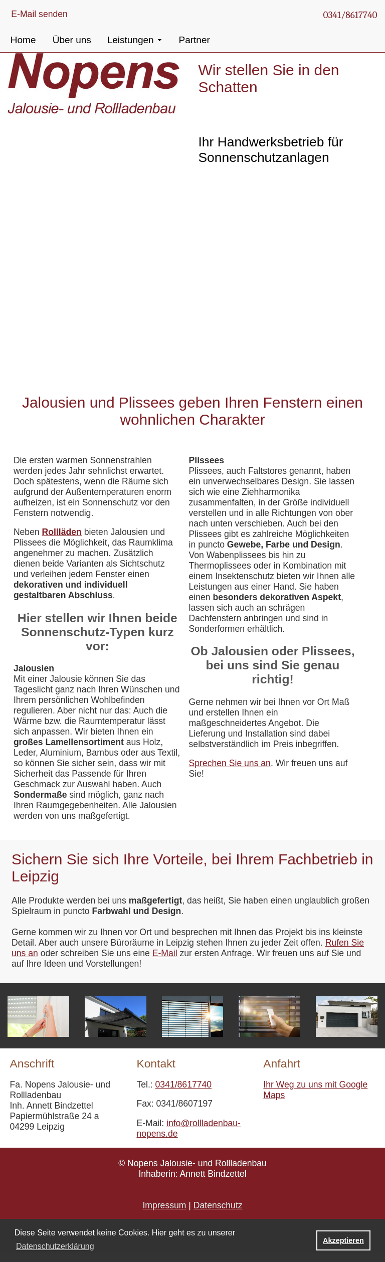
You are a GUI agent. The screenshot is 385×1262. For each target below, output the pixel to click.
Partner (194, 40)
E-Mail (164, 953)
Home (23, 40)
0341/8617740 (350, 15)
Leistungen (130, 40)
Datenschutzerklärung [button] (55, 1246)
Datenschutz (218, 1205)
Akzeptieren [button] (343, 1240)
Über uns (72, 40)
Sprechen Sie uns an (230, 763)
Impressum (164, 1205)
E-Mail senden (39, 14)
